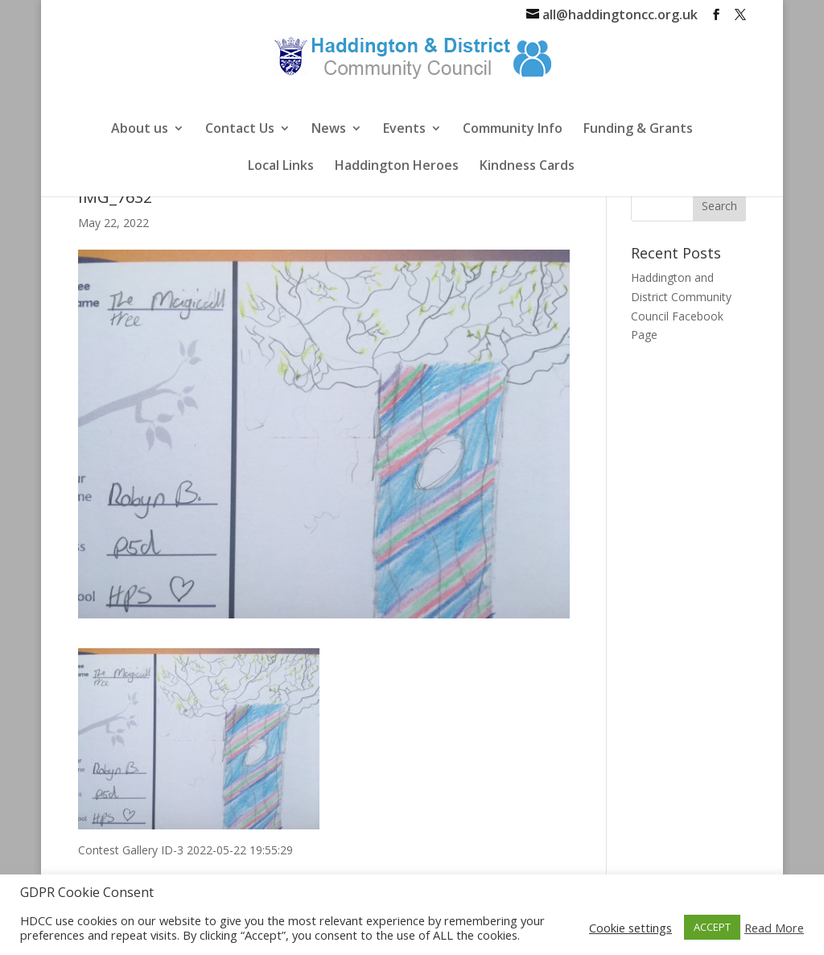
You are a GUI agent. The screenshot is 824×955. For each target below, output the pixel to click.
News (328, 129)
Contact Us (239, 129)
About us (139, 129)
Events (404, 129)
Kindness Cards (527, 166)
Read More (774, 927)
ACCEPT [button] (712, 927)
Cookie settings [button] (630, 927)
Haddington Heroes (397, 166)
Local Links (281, 166)
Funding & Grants (638, 129)
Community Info (512, 129)
